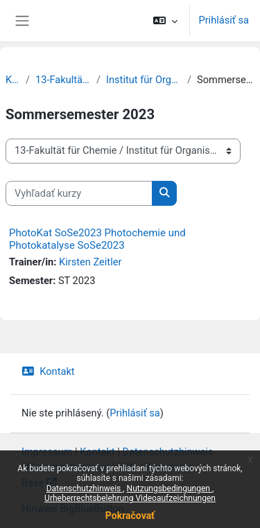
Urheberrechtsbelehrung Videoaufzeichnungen (130, 498)
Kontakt (48, 371)
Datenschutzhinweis (84, 488)
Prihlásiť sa (223, 20)
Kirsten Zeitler (90, 262)
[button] (165, 21)
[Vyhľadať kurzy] (79, 193)
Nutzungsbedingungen (169, 488)
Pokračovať (130, 515)
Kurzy (13, 79)
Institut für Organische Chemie (144, 79)
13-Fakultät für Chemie (63, 79)
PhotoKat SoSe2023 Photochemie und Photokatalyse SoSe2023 (97, 239)
